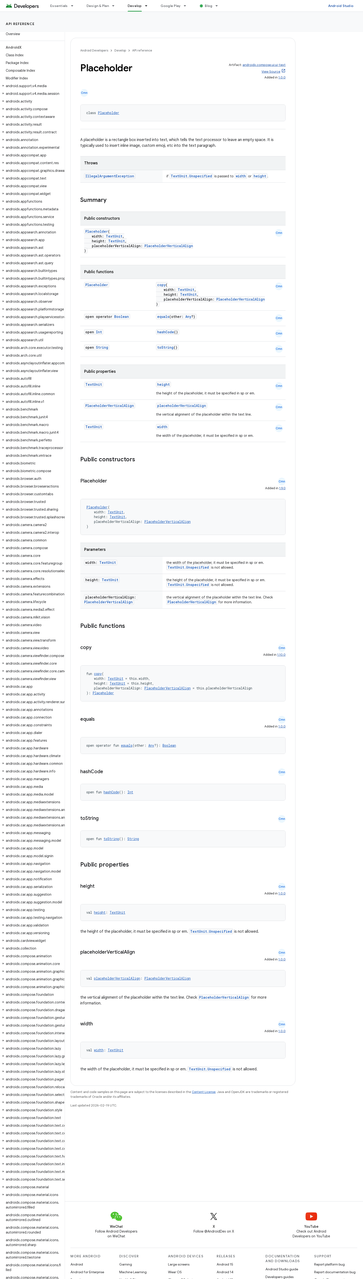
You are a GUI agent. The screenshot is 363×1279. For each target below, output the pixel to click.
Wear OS (175, 1272)
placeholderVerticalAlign (181, 405)
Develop (120, 50)
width (241, 176)
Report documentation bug (335, 1272)
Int (99, 332)
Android (76, 1264)
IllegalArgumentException (109, 176)
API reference (20, 24)
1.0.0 (282, 77)
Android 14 (225, 1272)
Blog (208, 6)
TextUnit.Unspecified (191, 176)
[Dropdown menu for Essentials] (74, 6)
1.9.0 (282, 488)
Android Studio (341, 6)
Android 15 (225, 1264)
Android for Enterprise (87, 1272)
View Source (271, 72)
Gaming (125, 1264)
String (102, 347)
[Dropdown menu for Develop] (148, 6)
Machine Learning (133, 1272)
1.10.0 (281, 655)
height (260, 176)
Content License (204, 1092)
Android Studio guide (281, 1269)
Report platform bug (329, 1264)
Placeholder (108, 112)
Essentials (59, 6)
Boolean (121, 316)
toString (165, 347)
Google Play (171, 6)
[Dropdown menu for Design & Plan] (115, 6)
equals (163, 316)
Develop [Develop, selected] (135, 6)
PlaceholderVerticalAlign (168, 246)
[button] (31, 86)
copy (161, 285)
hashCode (165, 332)
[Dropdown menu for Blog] (218, 6)
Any (188, 316)
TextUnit (114, 236)
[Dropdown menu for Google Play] (187, 6)
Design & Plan (98, 6)
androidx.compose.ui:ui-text (264, 65)
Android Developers (94, 50)
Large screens (178, 1264)
